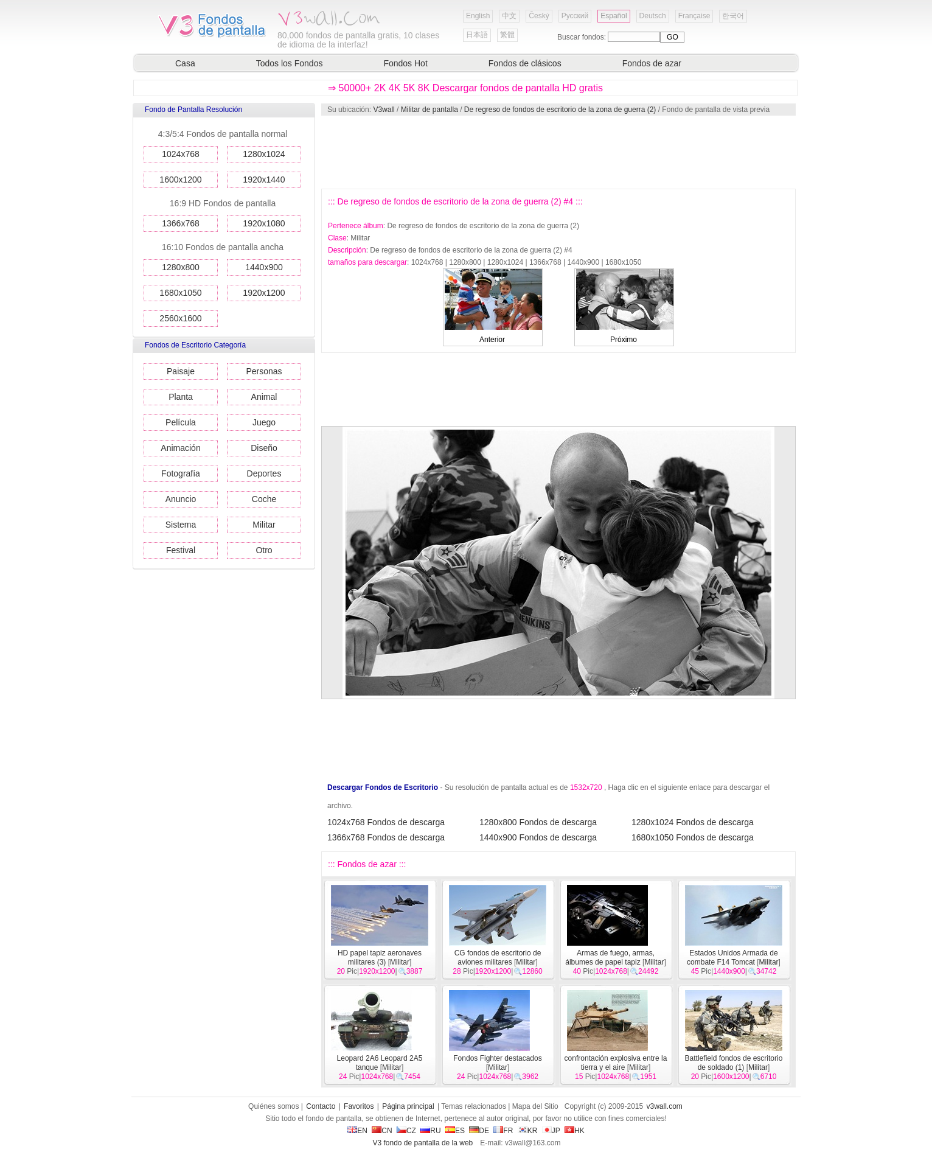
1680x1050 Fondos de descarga (692, 837)
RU (430, 1130)
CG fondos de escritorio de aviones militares (497, 957)
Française (694, 16)
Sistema (180, 524)
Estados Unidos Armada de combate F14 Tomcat (732, 957)
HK (575, 1130)
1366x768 (181, 223)
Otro (264, 550)
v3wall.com (665, 1106)
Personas (264, 371)
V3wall (383, 109)
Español (613, 16)
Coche (264, 499)
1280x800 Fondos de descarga (538, 822)
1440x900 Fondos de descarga (538, 837)
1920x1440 (264, 179)
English (478, 16)
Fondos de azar (651, 63)
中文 (509, 16)
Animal (264, 397)
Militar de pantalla (429, 109)
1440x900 (264, 267)
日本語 (477, 34)
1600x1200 (180, 179)
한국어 (733, 16)
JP (551, 1130)
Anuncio (180, 499)
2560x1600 (180, 318)
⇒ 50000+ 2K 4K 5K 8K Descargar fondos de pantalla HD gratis (465, 88)
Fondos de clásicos (525, 63)
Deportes (264, 473)
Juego (264, 422)
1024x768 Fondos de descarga (386, 822)
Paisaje (181, 371)
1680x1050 (180, 293)
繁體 (507, 34)
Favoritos (359, 1106)
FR (503, 1130)
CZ (406, 1130)
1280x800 (181, 267)
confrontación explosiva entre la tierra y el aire (616, 1063)
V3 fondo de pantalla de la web (422, 1143)
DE (479, 1130)
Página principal (408, 1106)
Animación (180, 448)
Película (180, 422)
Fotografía (180, 473)
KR (528, 1130)
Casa (185, 63)
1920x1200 (264, 293)
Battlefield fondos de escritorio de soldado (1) (734, 1063)
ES (455, 1130)
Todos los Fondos (289, 63)
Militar (263, 524)
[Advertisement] (557, 152)
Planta (181, 397)
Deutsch (652, 16)
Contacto (320, 1106)
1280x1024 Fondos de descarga (692, 822)
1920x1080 (264, 223)
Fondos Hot (405, 63)
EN (357, 1130)
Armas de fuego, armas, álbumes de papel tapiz (610, 957)
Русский (575, 16)
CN (382, 1130)
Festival (180, 550)
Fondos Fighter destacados (497, 1058)
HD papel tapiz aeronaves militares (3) (380, 957)
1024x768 (181, 154)
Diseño (264, 448)
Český (539, 16)
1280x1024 (264, 154)
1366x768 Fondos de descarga (386, 837)
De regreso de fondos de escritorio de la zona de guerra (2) (560, 109)
